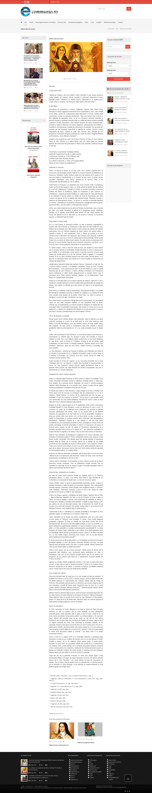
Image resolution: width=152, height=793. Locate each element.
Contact (120, 22)
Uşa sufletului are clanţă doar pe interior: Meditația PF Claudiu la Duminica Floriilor (45, 769)
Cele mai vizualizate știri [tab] (115, 93)
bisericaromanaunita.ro (77, 760)
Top (128, 778)
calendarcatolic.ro (58, 713)
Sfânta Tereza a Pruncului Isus (59, 745)
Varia (110, 766)
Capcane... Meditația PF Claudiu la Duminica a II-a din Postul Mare (122, 98)
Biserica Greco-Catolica (115, 762)
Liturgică (98, 22)
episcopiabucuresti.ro (76, 762)
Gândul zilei (93, 766)
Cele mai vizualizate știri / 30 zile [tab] (118, 89)
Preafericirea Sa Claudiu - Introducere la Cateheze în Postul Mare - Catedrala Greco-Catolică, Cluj (32, 58)
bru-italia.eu (74, 770)
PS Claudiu (112, 764)
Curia (92, 22)
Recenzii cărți (62, 22)
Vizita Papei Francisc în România (45, 22)
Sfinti (110, 768)
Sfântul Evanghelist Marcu (85, 742)
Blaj (110, 772)
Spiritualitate (112, 770)
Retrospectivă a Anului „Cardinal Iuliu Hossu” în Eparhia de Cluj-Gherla (32, 107)
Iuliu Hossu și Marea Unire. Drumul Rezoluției (33, 147)
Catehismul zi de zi (95, 768)
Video (86, 22)
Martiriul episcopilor (110, 22)
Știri (25, 22)
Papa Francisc (112, 760)
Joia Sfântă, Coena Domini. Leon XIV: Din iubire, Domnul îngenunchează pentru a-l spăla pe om (43, 776)
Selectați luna (111, 62)
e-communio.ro (29, 786)
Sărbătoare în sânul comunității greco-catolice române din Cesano (121, 142)
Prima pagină (93, 760)
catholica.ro (74, 773)
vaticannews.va (75, 772)
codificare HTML (112, 787)
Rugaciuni (111, 773)
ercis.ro (73, 777)
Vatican (111, 775)
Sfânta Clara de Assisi (56, 39)
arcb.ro (73, 775)
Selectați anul (111, 70)
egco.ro (73, 764)
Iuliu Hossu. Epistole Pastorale (33, 176)
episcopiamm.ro (75, 766)
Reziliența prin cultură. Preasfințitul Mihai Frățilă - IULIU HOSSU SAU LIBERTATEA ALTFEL (32, 83)
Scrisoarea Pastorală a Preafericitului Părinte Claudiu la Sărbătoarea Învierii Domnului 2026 (46, 761)
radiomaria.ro (74, 779)
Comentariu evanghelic (75, 22)
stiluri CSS (106, 787)
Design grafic (100, 787)
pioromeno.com (75, 768)
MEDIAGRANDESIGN (121, 787)
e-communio (111, 29)
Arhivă (31, 22)
